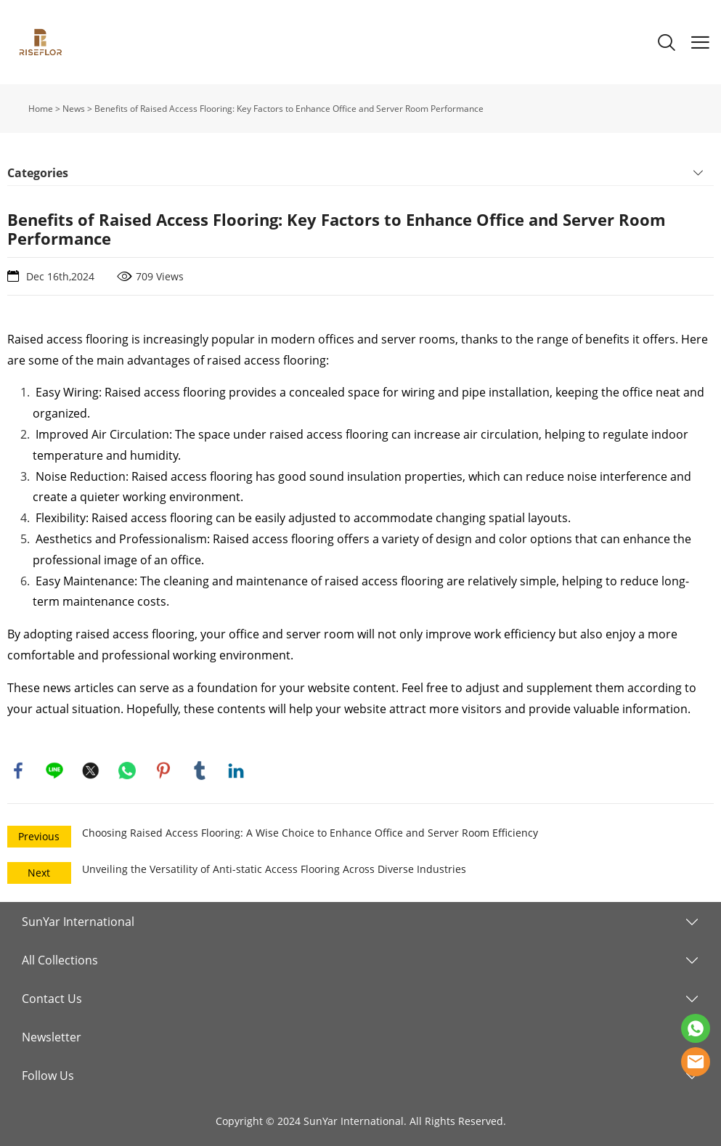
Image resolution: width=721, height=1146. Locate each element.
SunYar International (78, 922)
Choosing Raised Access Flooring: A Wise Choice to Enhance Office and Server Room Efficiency (310, 833)
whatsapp (127, 770)
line (54, 770)
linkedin (236, 770)
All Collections (60, 960)
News (73, 108)
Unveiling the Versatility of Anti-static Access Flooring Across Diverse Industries (274, 869)
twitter (91, 770)
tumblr (200, 770)
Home (40, 108)
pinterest (163, 770)
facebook (18, 770)
